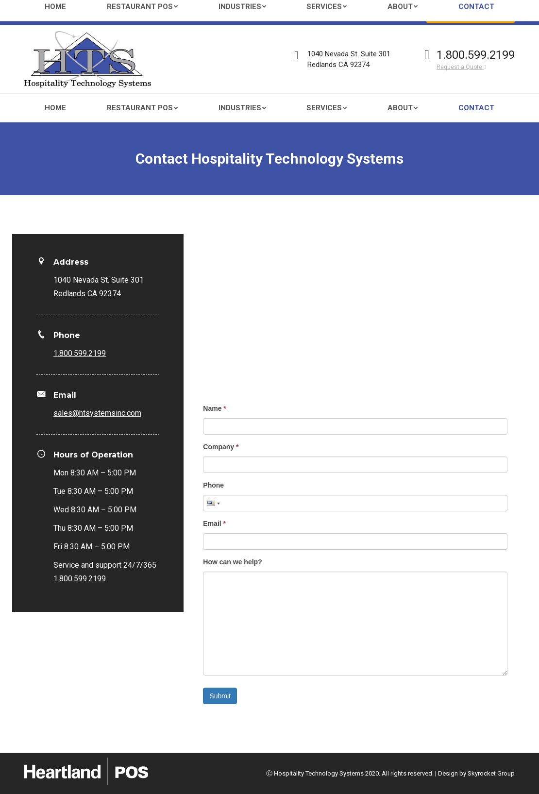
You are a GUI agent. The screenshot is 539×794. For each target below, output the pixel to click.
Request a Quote (461, 67)
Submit (220, 696)
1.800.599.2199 (476, 55)
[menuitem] (55, 108)
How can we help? (232, 562)
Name (214, 408)
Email (214, 523)
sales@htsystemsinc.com (112, 13)
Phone (213, 485)
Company (220, 447)
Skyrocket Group (491, 773)
